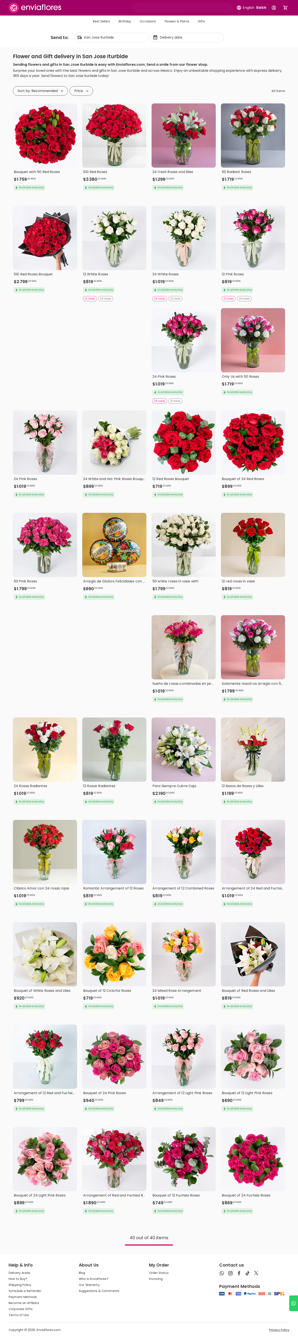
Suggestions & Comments (99, 1291)
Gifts (201, 21)
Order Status (159, 1273)
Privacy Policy (279, 1330)
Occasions (148, 21)
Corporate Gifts (21, 1309)
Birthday (125, 21)
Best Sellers (101, 21)
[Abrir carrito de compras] (285, 8)
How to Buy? (18, 1279)
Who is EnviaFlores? (93, 1279)
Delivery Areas (19, 1273)
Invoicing (156, 1279)
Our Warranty (89, 1285)
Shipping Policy (20, 1285)
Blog (82, 1273)
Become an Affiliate (24, 1303)
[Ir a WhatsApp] (293, 1303)
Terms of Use (19, 1315)
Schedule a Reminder (25, 1291)
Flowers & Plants (177, 21)
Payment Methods (23, 1297)
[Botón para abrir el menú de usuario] (274, 7)
